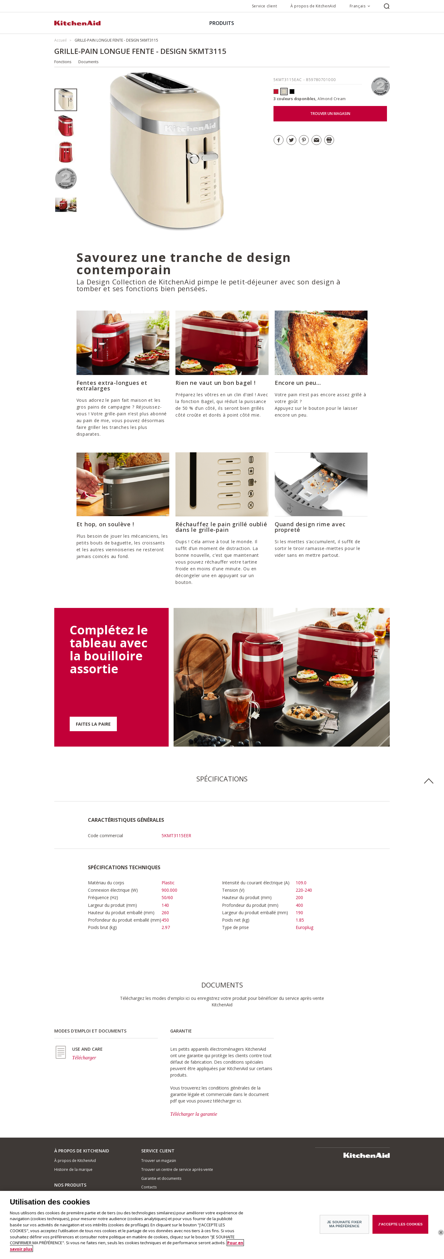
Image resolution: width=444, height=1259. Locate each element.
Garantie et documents (161, 1178)
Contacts (149, 1187)
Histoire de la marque (73, 1169)
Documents (88, 61)
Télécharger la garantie (193, 1114)
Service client (264, 6)
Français (358, 6)
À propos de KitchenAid (313, 6)
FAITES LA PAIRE (93, 724)
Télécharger (84, 1057)
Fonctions (62, 61)
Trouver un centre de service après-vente (177, 1169)
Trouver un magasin (158, 1160)
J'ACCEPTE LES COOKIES (400, 1227)
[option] (65, 100)
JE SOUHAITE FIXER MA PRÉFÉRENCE (344, 1227)
